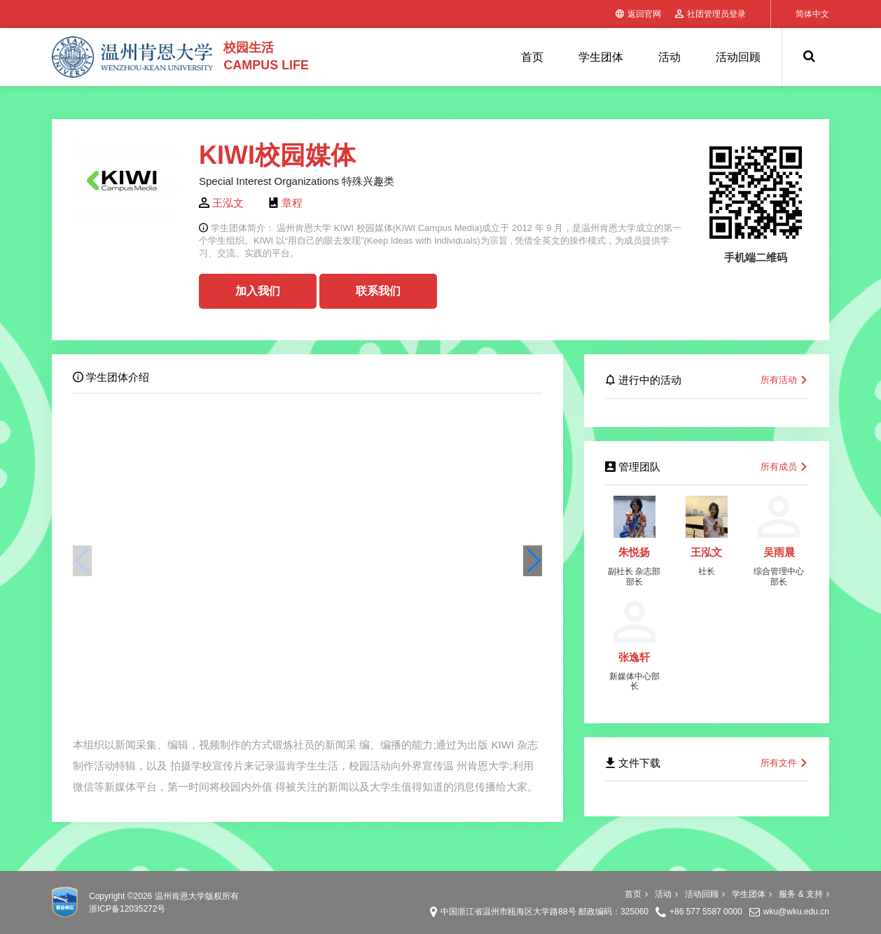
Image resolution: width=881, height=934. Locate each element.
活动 (669, 57)
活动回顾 (738, 57)
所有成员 (784, 466)
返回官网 (638, 14)
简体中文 (812, 14)
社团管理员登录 (710, 14)
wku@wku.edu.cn (796, 911)
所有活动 (784, 380)
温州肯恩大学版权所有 (197, 896)
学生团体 (600, 57)
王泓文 (228, 203)
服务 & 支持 (804, 894)
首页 (532, 57)
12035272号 (142, 909)
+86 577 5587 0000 (706, 911)
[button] (532, 560)
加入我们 (257, 291)
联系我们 (378, 291)
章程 (292, 203)
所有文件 (784, 763)
